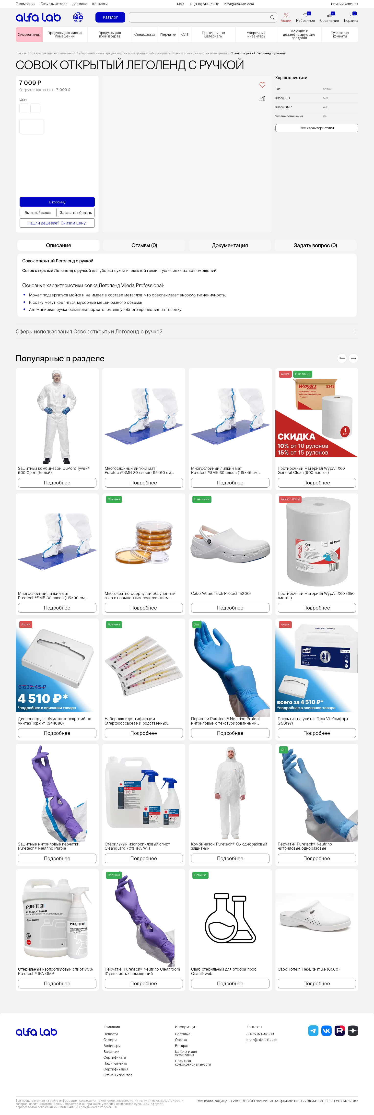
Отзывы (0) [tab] (144, 245)
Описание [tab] (58, 245)
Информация (186, 1027)
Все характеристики (317, 128)
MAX (180, 4)
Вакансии (112, 1051)
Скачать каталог (54, 4)
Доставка (80, 4)
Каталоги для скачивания (186, 1053)
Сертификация (116, 1069)
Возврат (182, 1045)
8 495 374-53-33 (260, 1034)
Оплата (181, 1040)
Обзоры (110, 1040)
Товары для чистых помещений (52, 53)
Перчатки (168, 34)
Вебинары (112, 1045)
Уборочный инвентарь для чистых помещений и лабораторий (123, 53)
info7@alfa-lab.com (261, 1040)
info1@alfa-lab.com (240, 4)
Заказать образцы (76, 212)
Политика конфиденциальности (193, 1062)
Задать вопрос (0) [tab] (315, 245)
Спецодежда (144, 34)
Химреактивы (29, 34)
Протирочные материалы (213, 34)
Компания (112, 1027)
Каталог (110, 17)
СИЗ (185, 34)
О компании (26, 4)
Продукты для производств (109, 34)
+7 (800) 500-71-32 (204, 4)
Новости (111, 1034)
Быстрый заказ (38, 212)
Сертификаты (115, 1057)
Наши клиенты (115, 1063)
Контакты (100, 4)
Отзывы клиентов (118, 1075)
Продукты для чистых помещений (64, 34)
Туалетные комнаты (340, 34)
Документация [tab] (230, 245)
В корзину (57, 202)
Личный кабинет (344, 4)
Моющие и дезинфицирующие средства (299, 34)
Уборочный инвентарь (256, 34)
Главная (21, 53)
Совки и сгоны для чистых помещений (199, 53)
